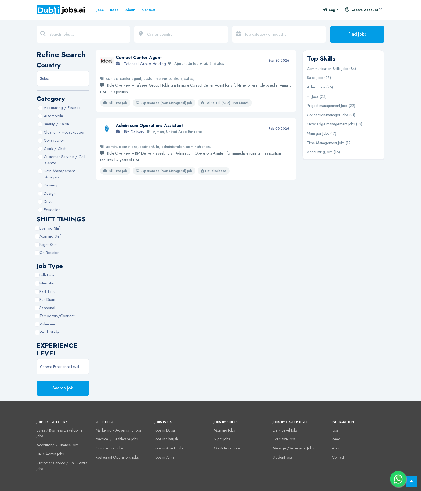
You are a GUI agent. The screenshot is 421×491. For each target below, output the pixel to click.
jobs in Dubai (165, 430)
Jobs (100, 9)
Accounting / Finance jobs (58, 445)
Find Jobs (357, 34)
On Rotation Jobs (227, 448)
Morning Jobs (224, 430)
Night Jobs (222, 439)
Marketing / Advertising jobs (118, 430)
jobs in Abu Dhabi (169, 448)
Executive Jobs (284, 439)
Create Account (363, 9)
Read (114, 9)
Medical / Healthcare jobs (117, 439)
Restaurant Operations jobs (117, 457)
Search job (62, 388)
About (130, 9)
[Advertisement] (343, 197)
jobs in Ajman (165, 457)
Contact (148, 9)
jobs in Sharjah (166, 439)
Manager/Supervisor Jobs (293, 448)
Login (331, 9)
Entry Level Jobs (285, 430)
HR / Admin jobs (50, 454)
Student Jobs (283, 457)
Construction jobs (109, 448)
